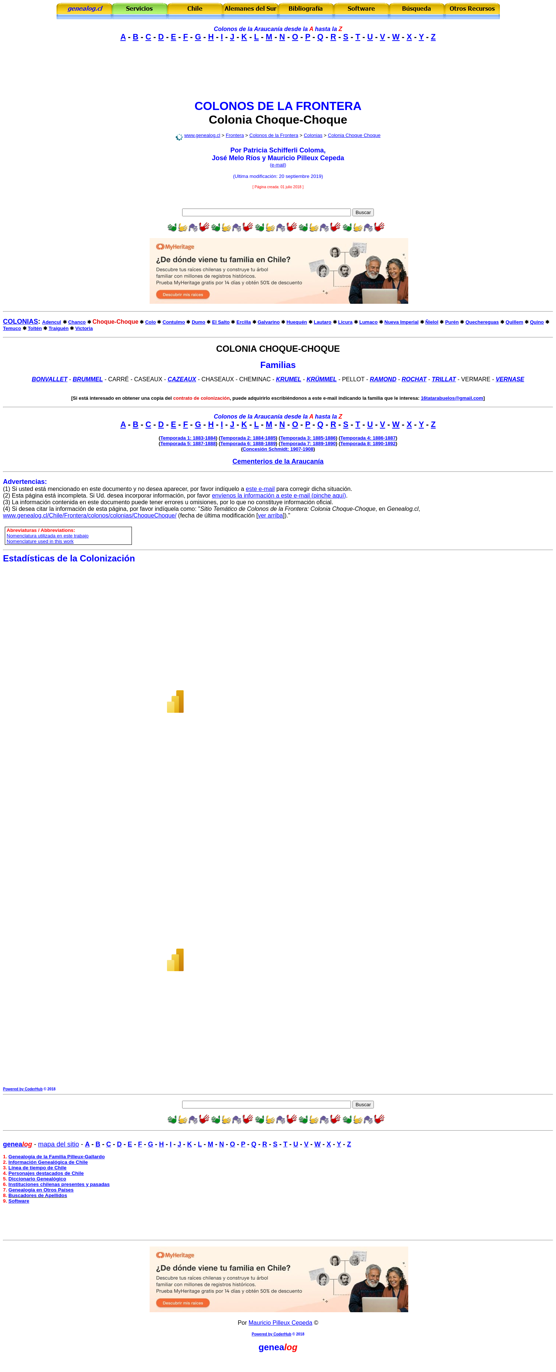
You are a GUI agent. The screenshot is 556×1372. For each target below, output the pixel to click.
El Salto (221, 322)
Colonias (313, 135)
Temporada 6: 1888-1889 (248, 443)
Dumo (198, 322)
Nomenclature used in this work (40, 541)
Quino (537, 322)
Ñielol (431, 322)
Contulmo (174, 322)
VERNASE (510, 379)
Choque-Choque (301, 119)
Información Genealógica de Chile (48, 1162)
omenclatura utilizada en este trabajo (49, 536)
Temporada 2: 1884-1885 (248, 438)
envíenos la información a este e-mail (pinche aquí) (279, 495)
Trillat (444, 379)
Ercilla (243, 322)
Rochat (414, 379)
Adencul (51, 322)
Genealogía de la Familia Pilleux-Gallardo (56, 1156)
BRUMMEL (88, 379)
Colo (150, 322)
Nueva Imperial (402, 322)
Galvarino (268, 322)
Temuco (12, 328)
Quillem (514, 322)
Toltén (35, 328)
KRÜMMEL (322, 379)
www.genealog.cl (202, 135)
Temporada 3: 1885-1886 (308, 438)
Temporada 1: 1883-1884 (188, 438)
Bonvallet (50, 379)
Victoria (84, 328)
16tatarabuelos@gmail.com (452, 398)
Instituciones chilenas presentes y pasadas (59, 1184)
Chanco (77, 322)
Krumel (288, 379)
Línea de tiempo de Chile (37, 1167)
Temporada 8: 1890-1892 (368, 443)
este (251, 489)
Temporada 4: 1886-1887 (368, 438)
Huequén (296, 322)
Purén (452, 322)
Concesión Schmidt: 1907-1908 (278, 449)
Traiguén (58, 328)
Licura (345, 322)
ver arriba (270, 515)
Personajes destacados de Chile (46, 1173)
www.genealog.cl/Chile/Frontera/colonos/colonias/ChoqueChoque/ (90, 515)
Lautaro (322, 322)
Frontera (235, 135)
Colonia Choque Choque (354, 135)
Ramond (383, 379)
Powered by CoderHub (22, 1089)
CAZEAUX (182, 379)
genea (271, 1347)
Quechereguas (482, 322)
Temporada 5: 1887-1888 (188, 443)
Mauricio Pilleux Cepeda (281, 1323)
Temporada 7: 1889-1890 (308, 443)
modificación (263, 176)
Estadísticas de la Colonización (69, 558)
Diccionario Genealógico (37, 1179)
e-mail (278, 165)
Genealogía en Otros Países (41, 1190)
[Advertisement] (278, 76)
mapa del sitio (58, 1144)
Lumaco (368, 322)
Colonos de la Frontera (273, 135)
